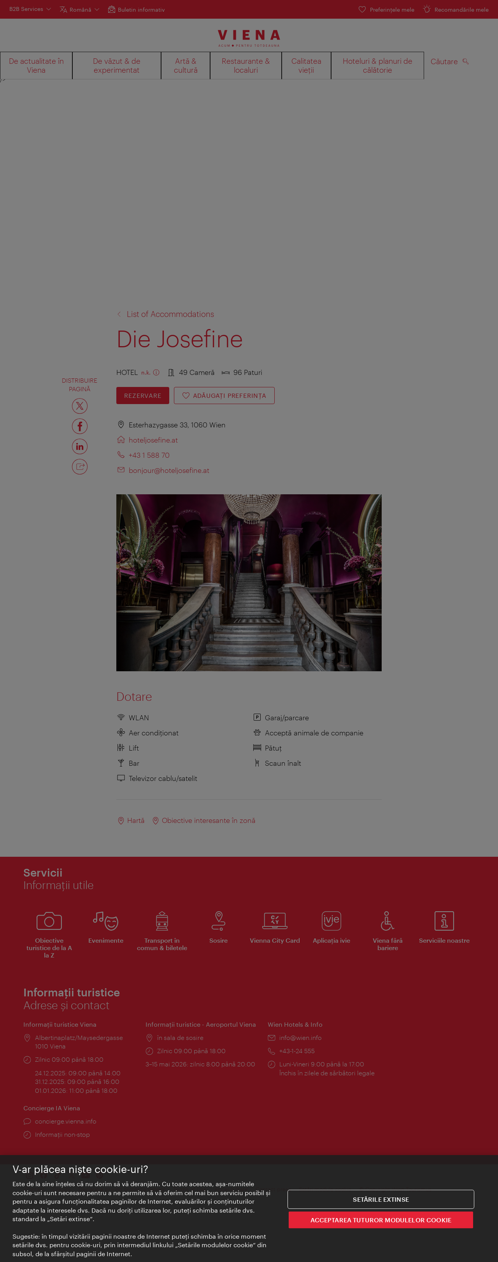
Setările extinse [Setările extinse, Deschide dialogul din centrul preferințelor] (381, 1201)
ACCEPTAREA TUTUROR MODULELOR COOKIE (380, 1221)
